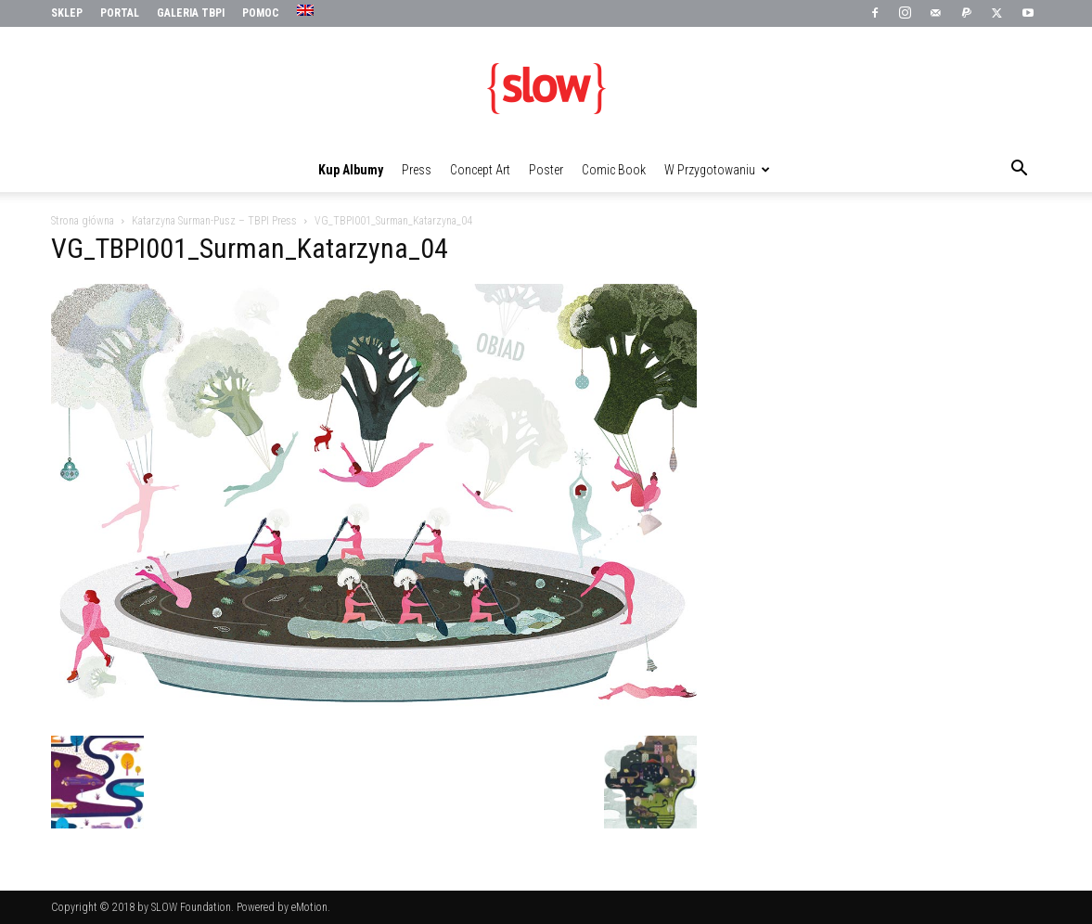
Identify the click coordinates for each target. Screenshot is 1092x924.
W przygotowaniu (717, 169)
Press (416, 169)
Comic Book (614, 169)
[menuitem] (307, 11)
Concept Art (480, 169)
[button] (1019, 170)
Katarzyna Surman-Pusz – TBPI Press (214, 220)
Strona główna (82, 220)
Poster (546, 169)
